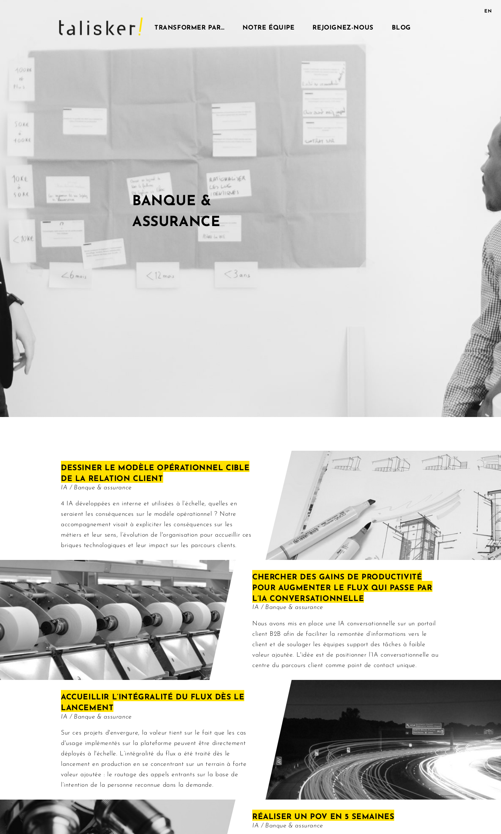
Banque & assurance (103, 486)
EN (488, 10)
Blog (401, 26)
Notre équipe (268, 26)
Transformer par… (189, 26)
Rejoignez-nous (342, 26)
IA (65, 486)
